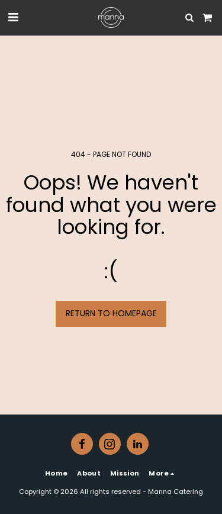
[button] (13, 17)
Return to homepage (111, 313)
